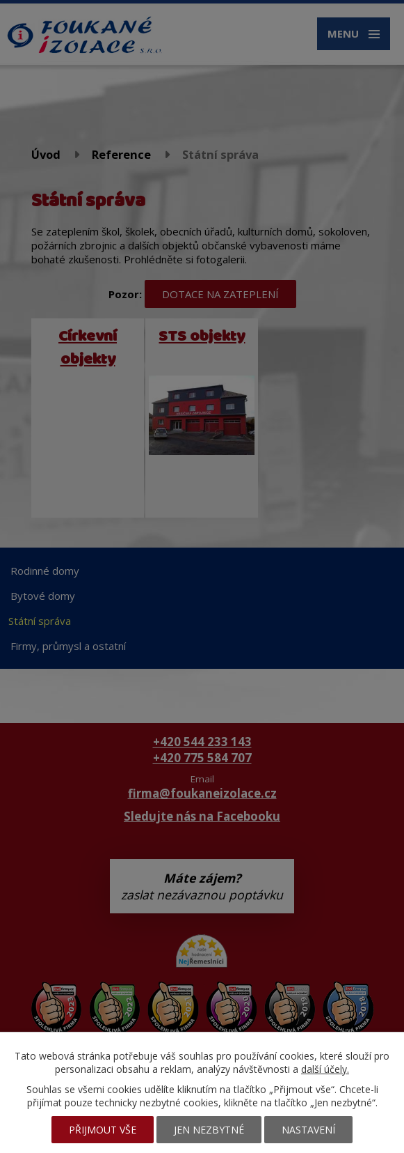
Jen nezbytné (209, 1129)
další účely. (325, 1069)
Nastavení (308, 1129)
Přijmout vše (102, 1129)
